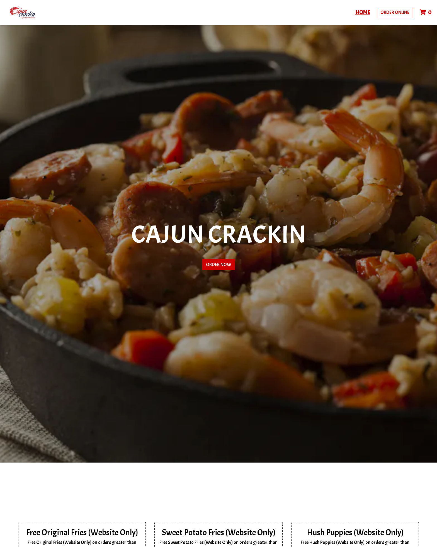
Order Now (218, 265)
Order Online (394, 12)
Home (362, 12)
